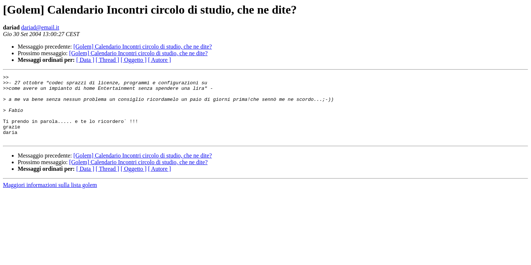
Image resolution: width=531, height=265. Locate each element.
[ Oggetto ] (133, 60)
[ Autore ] (159, 60)
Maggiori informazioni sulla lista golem (50, 198)
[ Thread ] (107, 60)
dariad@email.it (40, 27)
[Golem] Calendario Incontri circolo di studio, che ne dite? (142, 46)
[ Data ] (85, 60)
